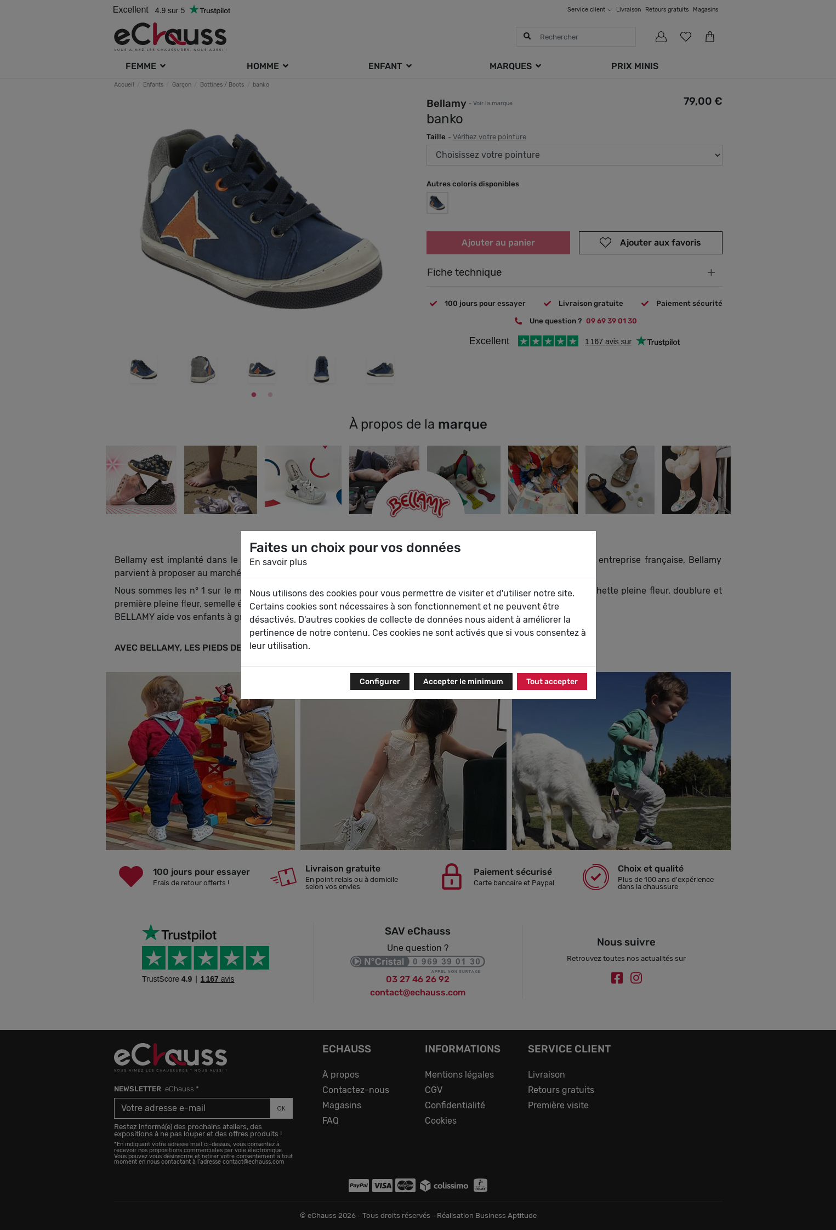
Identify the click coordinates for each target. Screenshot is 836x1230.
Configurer (380, 681)
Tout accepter (552, 681)
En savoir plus (278, 562)
